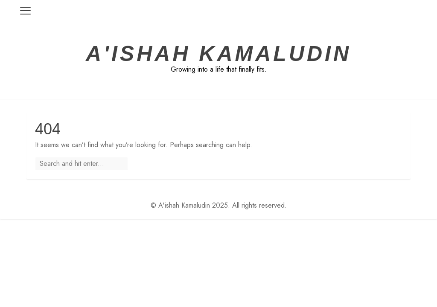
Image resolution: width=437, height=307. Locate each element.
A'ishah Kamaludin (218, 53)
